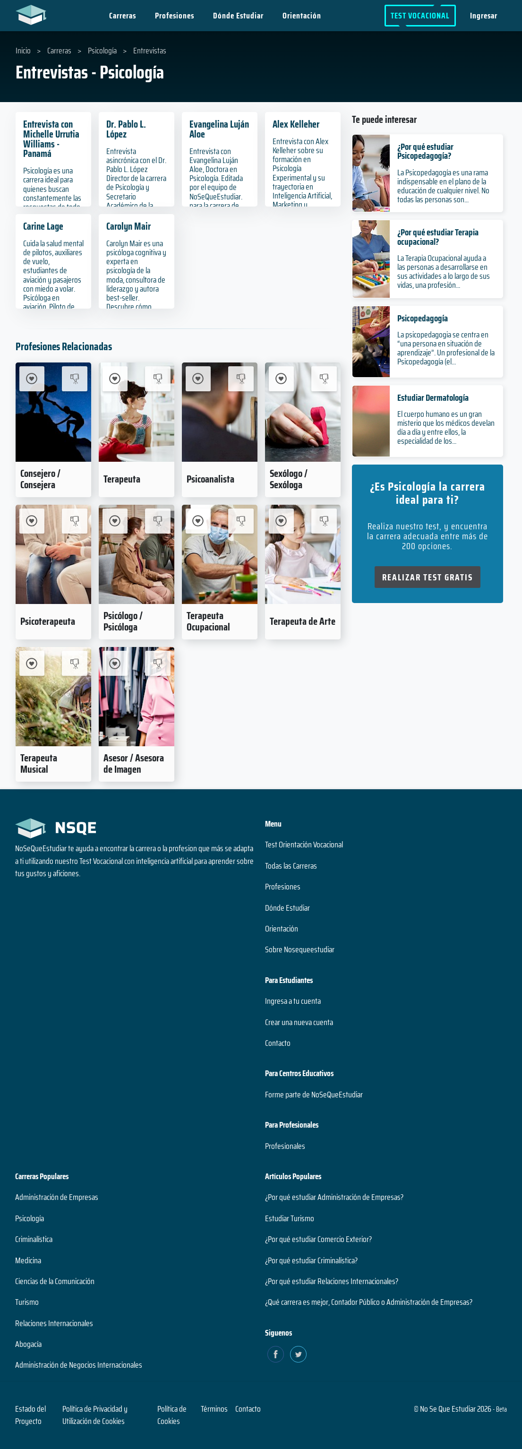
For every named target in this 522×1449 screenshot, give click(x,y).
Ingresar (483, 15)
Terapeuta (121, 479)
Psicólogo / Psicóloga (123, 621)
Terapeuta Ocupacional (208, 621)
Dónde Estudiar (238, 15)
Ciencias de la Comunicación (54, 1281)
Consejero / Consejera (40, 478)
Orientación (301, 15)
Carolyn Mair (128, 226)
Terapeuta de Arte (302, 621)
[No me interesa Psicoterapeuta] (74, 521)
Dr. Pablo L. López (126, 129)
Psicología (29, 1218)
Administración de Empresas (56, 1197)
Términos (214, 1408)
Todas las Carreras (291, 865)
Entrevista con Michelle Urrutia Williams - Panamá (51, 138)
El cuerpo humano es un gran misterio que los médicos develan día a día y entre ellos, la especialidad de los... (446, 427)
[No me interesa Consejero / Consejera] (74, 378)
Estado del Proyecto (30, 1415)
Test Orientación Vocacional (304, 844)
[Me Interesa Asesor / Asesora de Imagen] (115, 663)
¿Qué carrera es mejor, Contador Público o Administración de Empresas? (368, 1302)
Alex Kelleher (296, 124)
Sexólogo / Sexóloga (289, 478)
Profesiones (174, 15)
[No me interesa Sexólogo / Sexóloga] (323, 378)
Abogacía (28, 1344)
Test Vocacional (420, 15)
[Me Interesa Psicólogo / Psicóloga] (115, 521)
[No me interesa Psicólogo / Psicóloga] (157, 521)
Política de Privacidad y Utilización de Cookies (95, 1415)
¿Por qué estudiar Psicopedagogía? (425, 151)
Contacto (278, 1043)
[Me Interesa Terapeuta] (115, 378)
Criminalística (33, 1239)
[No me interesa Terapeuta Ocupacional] (240, 521)
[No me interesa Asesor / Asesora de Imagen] (157, 663)
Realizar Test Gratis (427, 577)
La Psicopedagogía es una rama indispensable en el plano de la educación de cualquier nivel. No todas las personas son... (443, 186)
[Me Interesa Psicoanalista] (198, 378)
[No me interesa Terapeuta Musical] (74, 663)
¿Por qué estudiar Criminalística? (311, 1260)
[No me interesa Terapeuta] (157, 378)
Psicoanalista (210, 479)
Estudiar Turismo (289, 1218)
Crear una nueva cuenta (299, 1022)
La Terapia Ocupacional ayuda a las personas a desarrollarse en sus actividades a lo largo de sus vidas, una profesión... (443, 271)
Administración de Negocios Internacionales (78, 1364)
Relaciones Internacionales (54, 1323)
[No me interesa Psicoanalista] (240, 378)
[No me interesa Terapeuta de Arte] (323, 521)
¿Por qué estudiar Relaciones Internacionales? (331, 1281)
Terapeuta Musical (38, 763)
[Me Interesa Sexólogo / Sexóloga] (281, 378)
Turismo (27, 1302)
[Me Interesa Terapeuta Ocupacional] (198, 521)
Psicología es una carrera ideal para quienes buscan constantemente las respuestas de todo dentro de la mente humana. (52, 198)
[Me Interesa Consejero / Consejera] (31, 378)
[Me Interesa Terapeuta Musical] (31, 663)
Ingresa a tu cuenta (293, 1001)
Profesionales (285, 1146)
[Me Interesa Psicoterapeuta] (31, 521)
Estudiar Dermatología (433, 397)
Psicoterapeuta (47, 621)
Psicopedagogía (422, 318)
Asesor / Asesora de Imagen (133, 763)
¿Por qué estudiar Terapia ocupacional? (438, 236)
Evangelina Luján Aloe (219, 129)
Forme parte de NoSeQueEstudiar (314, 1094)
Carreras (122, 15)
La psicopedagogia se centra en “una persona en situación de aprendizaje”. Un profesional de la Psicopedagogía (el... (446, 348)
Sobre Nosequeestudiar (299, 949)
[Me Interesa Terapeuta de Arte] (281, 521)
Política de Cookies (172, 1415)
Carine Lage (43, 226)
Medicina (28, 1260)
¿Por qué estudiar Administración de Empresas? (334, 1197)
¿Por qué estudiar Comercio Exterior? (318, 1239)
